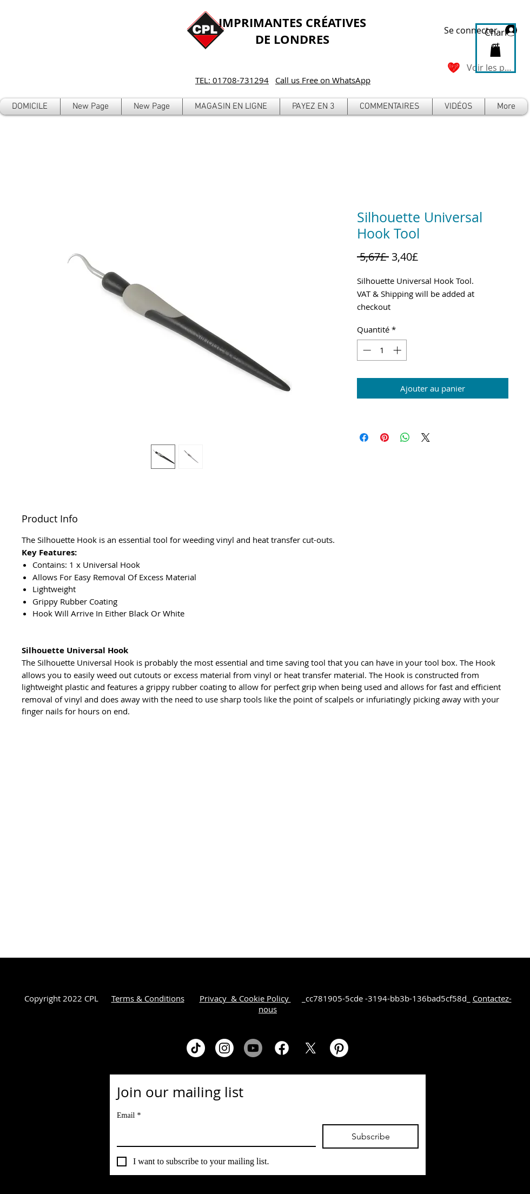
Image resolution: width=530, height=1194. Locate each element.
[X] (310, 1048)
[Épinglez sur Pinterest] (384, 437)
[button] (231, 106)
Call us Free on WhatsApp (322, 80)
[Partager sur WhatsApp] (405, 437)
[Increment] (398, 350)
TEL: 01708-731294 (232, 80)
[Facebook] (282, 1048)
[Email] (213, 1135)
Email (129, 1115)
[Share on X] (425, 437)
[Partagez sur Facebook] (363, 437)
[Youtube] (253, 1048)
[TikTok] (196, 1048)
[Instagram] (224, 1048)
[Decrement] (366, 350)
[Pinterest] (339, 1048)
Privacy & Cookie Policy (245, 998)
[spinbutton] (382, 350)
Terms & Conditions (147, 998)
